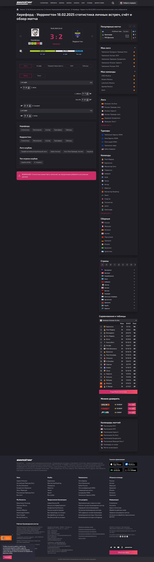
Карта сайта (82, 538)
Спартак (106, 199)
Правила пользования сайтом (119, 513)
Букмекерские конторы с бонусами (90, 515)
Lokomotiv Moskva (108, 83)
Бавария (106, 174)
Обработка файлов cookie (117, 510)
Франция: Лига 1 (108, 122)
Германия (105, 241)
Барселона (107, 163)
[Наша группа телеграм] (110, 547)
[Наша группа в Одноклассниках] (122, 547)
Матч (26, 66)
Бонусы (61, 3)
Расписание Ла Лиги (108, 435)
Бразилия (105, 248)
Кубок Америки (107, 149)
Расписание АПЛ (107, 429)
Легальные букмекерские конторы (89, 510)
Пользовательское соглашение (87, 531)
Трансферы (58, 130)
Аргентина (106, 251)
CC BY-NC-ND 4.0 (118, 536)
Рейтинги (53, 3)
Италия (105, 244)
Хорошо (7, 557)
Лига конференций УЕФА (86, 488)
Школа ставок (99, 3)
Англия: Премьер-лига (110, 114)
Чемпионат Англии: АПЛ (110, 55)
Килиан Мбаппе (22, 510)
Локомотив (107, 202)
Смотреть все (105, 125)
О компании (113, 503)
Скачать (76, 3)
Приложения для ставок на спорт (89, 503)
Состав (47, 130)
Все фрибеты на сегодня (56, 515)
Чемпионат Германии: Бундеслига (114, 59)
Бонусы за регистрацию (56, 510)
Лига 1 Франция (22, 490)
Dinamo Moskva (107, 79)
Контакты (112, 505)
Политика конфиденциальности (87, 536)
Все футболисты (22, 517)
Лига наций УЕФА (108, 142)
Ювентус (106, 188)
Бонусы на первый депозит (57, 505)
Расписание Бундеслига (110, 438)
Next (134, 26)
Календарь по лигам (109, 445)
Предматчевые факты (55, 66)
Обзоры (69, 3)
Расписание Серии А (108, 432)
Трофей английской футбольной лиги (34, 151)
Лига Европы (82, 481)
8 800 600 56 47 (61, 544)
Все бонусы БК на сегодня (56, 517)
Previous (130, 26)
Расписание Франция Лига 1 (111, 441)
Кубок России (83, 486)
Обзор (25, 76)
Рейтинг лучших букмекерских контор (91, 505)
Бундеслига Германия (24, 488)
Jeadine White (26, 162)
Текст (39, 76)
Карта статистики (115, 508)
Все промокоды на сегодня (56, 513)
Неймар (19, 508)
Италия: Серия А (108, 111)
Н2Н (71, 66)
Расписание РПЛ (107, 426)
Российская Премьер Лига (25, 493)
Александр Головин (23, 513)
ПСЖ (105, 177)
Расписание (37, 130)
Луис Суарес (21, 515)
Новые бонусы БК (53, 503)
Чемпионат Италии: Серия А (112, 63)
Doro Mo (78, 100)
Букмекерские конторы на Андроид (90, 517)
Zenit (103, 90)
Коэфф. (39, 66)
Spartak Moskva (107, 86)
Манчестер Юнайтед (110, 192)
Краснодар (107, 210)
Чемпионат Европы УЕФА (111, 135)
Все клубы (51, 495)
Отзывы (89, 3)
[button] (118, 270)
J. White (33, 87)
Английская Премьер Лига (25, 483)
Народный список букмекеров (88, 508)
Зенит (105, 195)
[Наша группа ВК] (114, 547)
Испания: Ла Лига (109, 104)
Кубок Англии (55, 151)
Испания (106, 230)
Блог (83, 3)
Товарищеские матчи (85, 490)
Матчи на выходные (109, 448)
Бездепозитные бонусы (55, 508)
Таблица (85, 66)
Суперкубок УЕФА (84, 493)
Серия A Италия (22, 481)
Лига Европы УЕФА (109, 138)
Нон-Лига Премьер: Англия (73, 151)
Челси (105, 181)
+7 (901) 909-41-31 (60, 542)
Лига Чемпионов (84, 483)
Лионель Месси (22, 505)
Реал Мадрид (108, 159)
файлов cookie (7, 553)
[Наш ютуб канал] (118, 547)
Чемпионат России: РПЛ (110, 66)
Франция (105, 226)
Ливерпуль (107, 170)
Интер (105, 185)
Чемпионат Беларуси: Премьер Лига (114, 52)
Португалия (106, 237)
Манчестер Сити (109, 167)
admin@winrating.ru (67, 550)
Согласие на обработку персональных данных (122, 516)
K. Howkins (38, 162)
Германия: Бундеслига (110, 118)
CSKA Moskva (106, 76)
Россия (105, 223)
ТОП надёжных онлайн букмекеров (90, 513)
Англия (105, 233)
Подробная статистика (118, 392)
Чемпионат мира (108, 145)
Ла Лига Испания (22, 486)
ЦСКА (105, 206)
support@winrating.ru (54, 547)
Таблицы (69, 130)
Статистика (44, 3)
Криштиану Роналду (23, 503)
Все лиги (19, 495)
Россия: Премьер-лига (110, 107)
